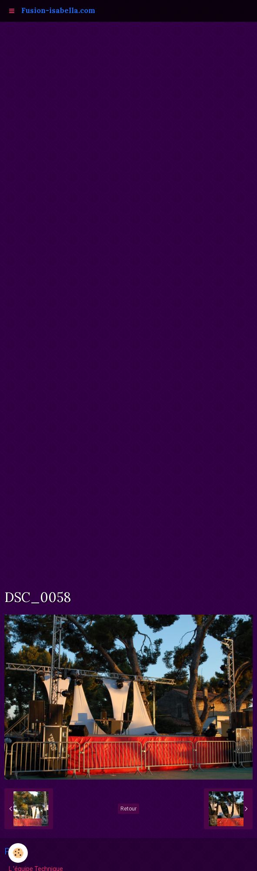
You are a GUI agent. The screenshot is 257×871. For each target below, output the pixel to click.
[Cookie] (18, 853)
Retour (128, 809)
